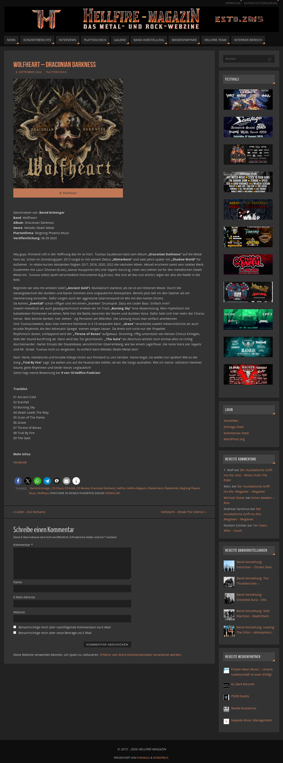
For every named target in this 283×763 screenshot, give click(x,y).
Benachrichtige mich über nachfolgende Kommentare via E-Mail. (65, 627)
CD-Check (57, 488)
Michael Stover (234, 498)
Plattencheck (56, 72)
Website (19, 612)
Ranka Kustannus (243, 708)
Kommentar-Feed (236, 433)
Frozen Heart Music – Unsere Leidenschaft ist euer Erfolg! (252, 671)
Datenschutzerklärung (259, 3)
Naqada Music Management (251, 720)
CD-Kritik (70, 488)
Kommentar (23, 545)
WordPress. (161, 758)
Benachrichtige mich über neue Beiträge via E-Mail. (55, 633)
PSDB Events (240, 696)
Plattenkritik (171, 488)
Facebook (20, 462)
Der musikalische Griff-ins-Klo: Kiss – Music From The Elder (248, 475)
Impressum (231, 3)
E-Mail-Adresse (24, 597)
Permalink (112, 493)
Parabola (143, 758)
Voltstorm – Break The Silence (183, 512)
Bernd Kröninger (40, 488)
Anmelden (231, 421)
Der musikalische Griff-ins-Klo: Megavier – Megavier (243, 514)
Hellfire (120, 488)
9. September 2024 (29, 72)
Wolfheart (43, 493)
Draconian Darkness (103, 488)
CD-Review (82, 488)
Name (17, 582)
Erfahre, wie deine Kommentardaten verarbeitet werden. (141, 655)
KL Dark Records (243, 684)
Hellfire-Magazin (137, 488)
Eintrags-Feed (233, 427)
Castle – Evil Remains (29, 512)
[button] (18, 481)
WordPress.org (234, 439)
